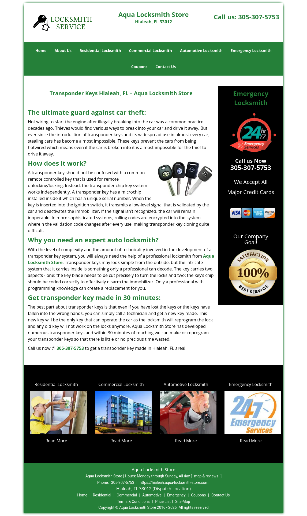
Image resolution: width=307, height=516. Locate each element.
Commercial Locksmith (150, 50)
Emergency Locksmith (251, 50)
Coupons (139, 66)
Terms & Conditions (133, 501)
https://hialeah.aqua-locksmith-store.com (174, 482)
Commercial (127, 495)
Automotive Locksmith (201, 50)
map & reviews (206, 476)
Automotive (152, 495)
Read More (56, 441)
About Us (63, 50)
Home (40, 50)
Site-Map (182, 501)
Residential (102, 495)
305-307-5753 (258, 16)
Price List (163, 501)
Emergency (176, 495)
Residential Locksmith (100, 50)
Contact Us (165, 66)
